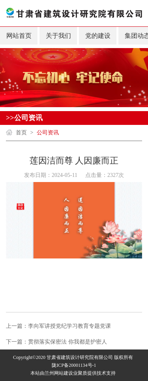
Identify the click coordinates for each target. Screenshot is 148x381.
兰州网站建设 (59, 373)
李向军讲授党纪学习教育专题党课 (69, 326)
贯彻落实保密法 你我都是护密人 (67, 342)
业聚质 (80, 373)
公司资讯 (48, 133)
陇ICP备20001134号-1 (74, 365)
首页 (21, 133)
